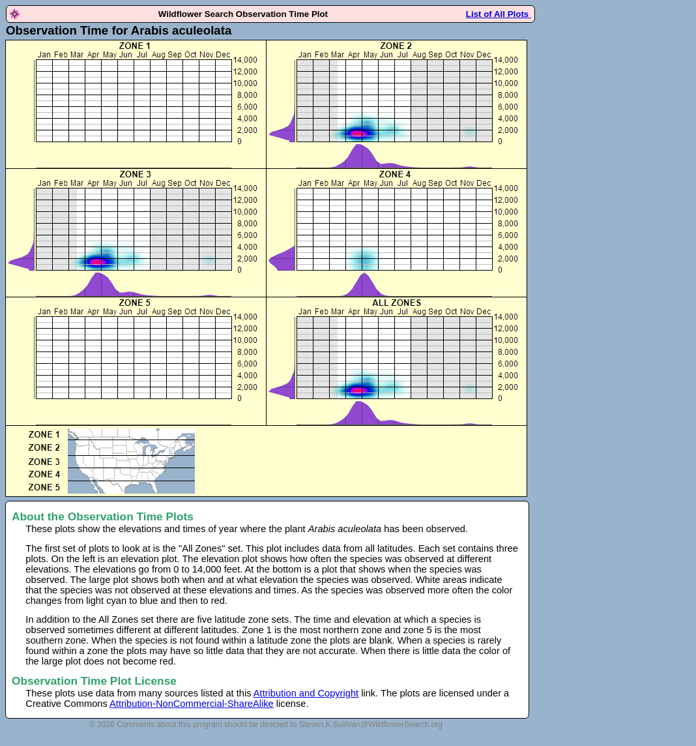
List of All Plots (498, 14)
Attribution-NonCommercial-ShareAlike (191, 703)
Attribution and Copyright (306, 693)
